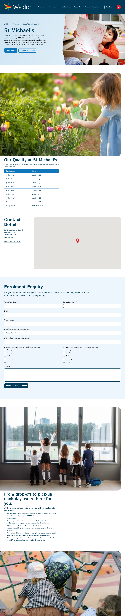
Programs (41, 7)
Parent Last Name (69, 217)
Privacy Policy (92, 593)
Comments (7, 281)
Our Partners (53, 7)
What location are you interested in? (16, 244)
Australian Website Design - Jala (110, 593)
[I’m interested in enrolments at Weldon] (85, 574)
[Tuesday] (5, 268)
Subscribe (90, 579)
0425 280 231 (8, 153)
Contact (109, 7)
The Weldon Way (75, 532)
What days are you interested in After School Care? (80, 262)
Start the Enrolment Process (19, 461)
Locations (95, 7)
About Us (77, 7)
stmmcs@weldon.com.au (12, 156)
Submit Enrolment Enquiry (16, 300)
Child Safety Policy (13, 575)
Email (6, 226)
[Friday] (5, 277)
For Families (66, 7)
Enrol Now (10, 50)
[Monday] (5, 265)
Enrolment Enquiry (27, 50)
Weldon (6, 24)
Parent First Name (10, 217)
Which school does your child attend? (17, 253)
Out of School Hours (30, 24)
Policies (87, 7)
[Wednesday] (5, 271)
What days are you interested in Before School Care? (22, 262)
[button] (77, 155)
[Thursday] (5, 274)
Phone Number (9, 235)
